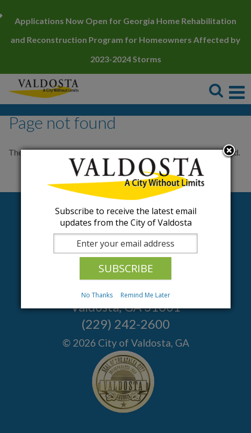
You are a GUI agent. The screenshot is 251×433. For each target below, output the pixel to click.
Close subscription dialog (229, 151)
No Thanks (97, 295)
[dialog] (126, 229)
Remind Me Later (145, 295)
